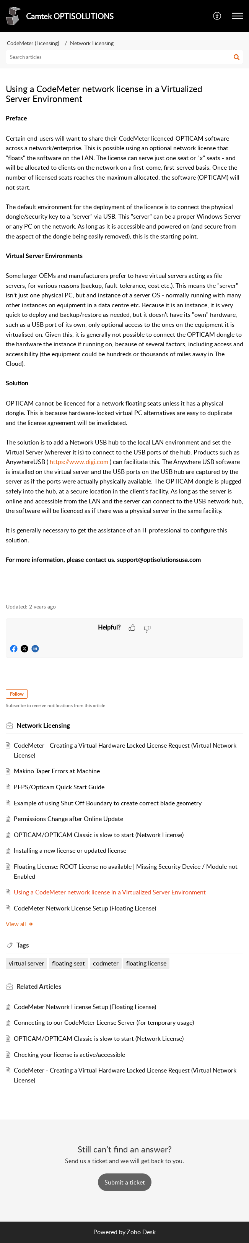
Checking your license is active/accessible (69, 1054)
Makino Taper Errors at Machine (57, 771)
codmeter (106, 963)
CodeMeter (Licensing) (33, 43)
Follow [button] (16, 694)
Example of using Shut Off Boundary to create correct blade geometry (108, 803)
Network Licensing (92, 43)
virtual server (26, 963)
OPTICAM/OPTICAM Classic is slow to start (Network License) (99, 835)
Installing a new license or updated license (70, 850)
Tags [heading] (22, 945)
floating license (146, 963)
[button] (217, 16)
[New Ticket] (124, 1182)
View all (20, 924)
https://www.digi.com (79, 462)
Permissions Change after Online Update (68, 819)
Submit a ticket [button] (124, 1182)
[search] (124, 57)
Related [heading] (38, 986)
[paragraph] (124, 354)
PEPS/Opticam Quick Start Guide (59, 787)
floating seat (68, 963)
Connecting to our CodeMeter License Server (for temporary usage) (104, 1022)
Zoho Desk (141, 1232)
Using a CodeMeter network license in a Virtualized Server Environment (110, 892)
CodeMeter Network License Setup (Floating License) (85, 908)
